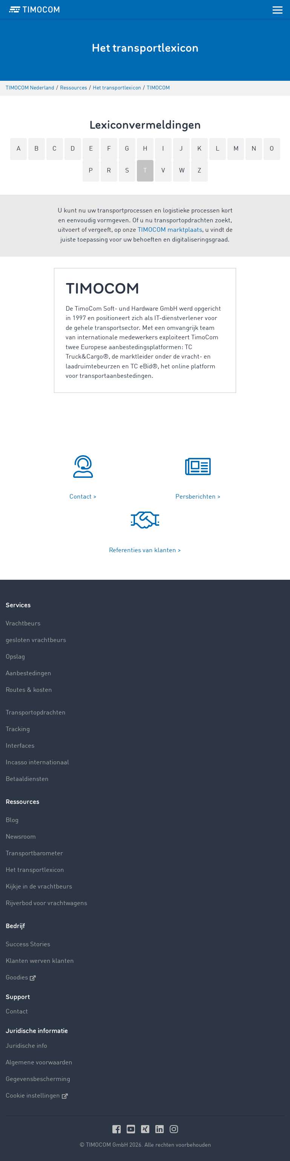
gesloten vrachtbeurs (36, 640)
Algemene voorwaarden (39, 1062)
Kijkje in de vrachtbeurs (39, 887)
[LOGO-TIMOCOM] (34, 9)
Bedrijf (15, 926)
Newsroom (21, 837)
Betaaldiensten (27, 779)
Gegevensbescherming (38, 1079)
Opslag (15, 657)
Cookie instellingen (37, 1096)
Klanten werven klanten (40, 961)
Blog (12, 820)
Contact (17, 1012)
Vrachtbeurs (23, 624)
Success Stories (28, 944)
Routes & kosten (29, 690)
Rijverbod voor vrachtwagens (46, 903)
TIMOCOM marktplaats (170, 230)
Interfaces (20, 746)
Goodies (21, 978)
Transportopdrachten (36, 713)
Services (18, 605)
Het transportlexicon (35, 870)
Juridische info (26, 1046)
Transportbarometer (34, 853)
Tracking (18, 729)
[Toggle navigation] (277, 9)
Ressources (22, 802)
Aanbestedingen (28, 673)
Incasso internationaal (37, 762)
